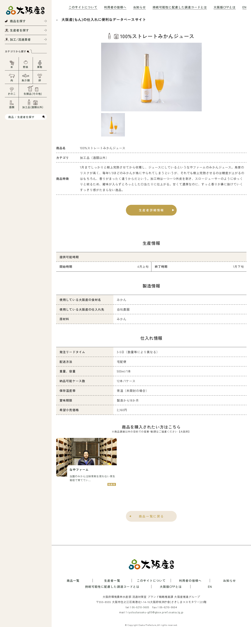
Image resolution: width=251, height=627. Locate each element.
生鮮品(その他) (33, 93)
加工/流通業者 (20, 39)
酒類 (11, 107)
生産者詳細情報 (151, 210)
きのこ (12, 93)
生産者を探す (19, 30)
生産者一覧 (112, 580)
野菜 (25, 67)
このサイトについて (83, 7)
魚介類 (26, 80)
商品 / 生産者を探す (21, 117)
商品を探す (18, 21)
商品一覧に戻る (151, 516)
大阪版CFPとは (225, 7)
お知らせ (139, 7)
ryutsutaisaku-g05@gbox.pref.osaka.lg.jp (155, 612)
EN (244, 7)
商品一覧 (73, 580)
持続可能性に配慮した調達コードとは (180, 7)
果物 (39, 67)
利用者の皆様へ (115, 7)
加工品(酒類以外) (32, 107)
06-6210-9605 (140, 607)
